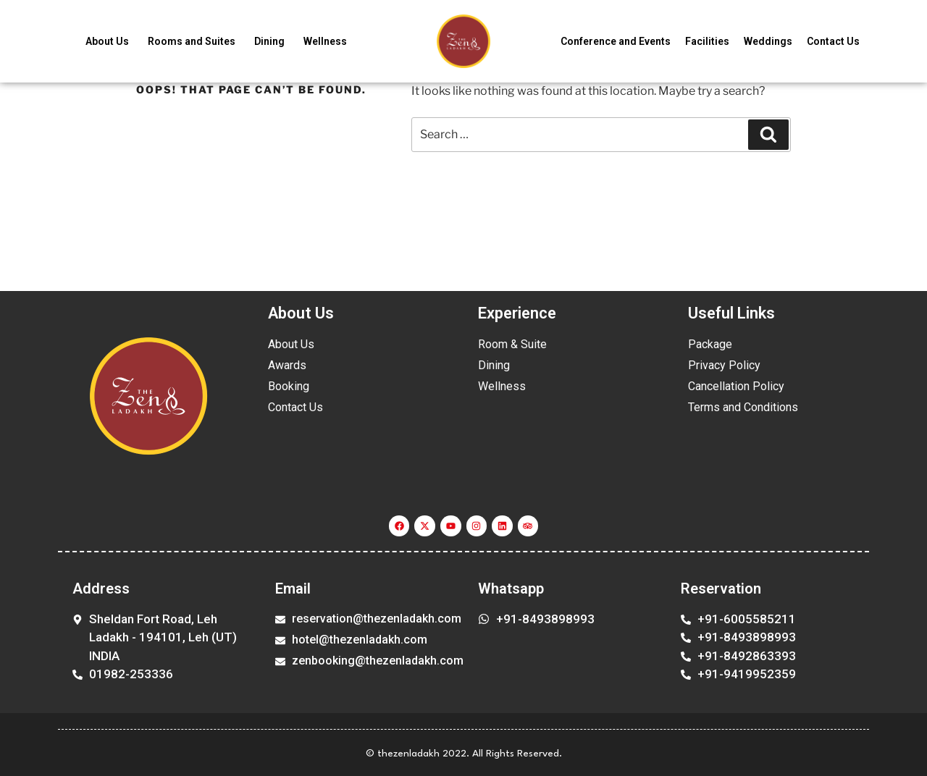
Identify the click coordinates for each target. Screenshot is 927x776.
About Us (107, 41)
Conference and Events (616, 41)
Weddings (768, 41)
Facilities (707, 41)
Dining (269, 41)
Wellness (325, 41)
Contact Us (833, 41)
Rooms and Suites (191, 41)
